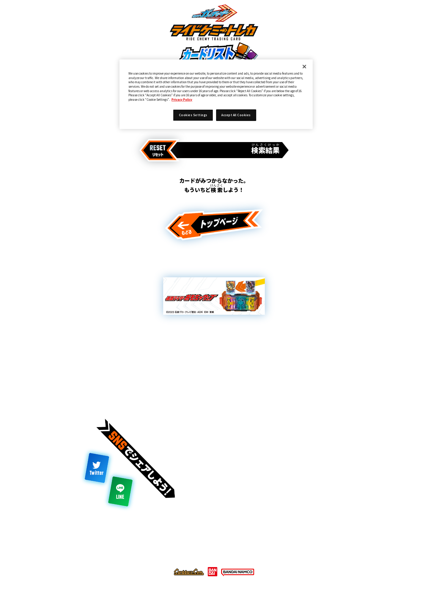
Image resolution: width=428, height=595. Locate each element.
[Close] (304, 66)
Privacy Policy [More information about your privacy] (181, 99)
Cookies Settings (193, 115)
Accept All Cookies (236, 115)
